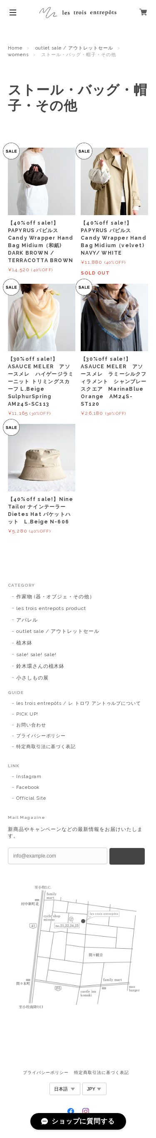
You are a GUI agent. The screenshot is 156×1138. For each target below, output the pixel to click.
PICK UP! (27, 714)
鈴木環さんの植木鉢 (40, 666)
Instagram (29, 776)
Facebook (28, 787)
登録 (127, 856)
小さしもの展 (35, 678)
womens (18, 54)
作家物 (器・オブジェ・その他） (55, 597)
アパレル (27, 620)
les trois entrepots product (51, 608)
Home (15, 48)
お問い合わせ (31, 725)
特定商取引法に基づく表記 (46, 746)
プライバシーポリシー (41, 736)
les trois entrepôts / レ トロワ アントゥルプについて (78, 703)
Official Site (31, 798)
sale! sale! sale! (36, 654)
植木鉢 (24, 643)
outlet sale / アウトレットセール (74, 48)
